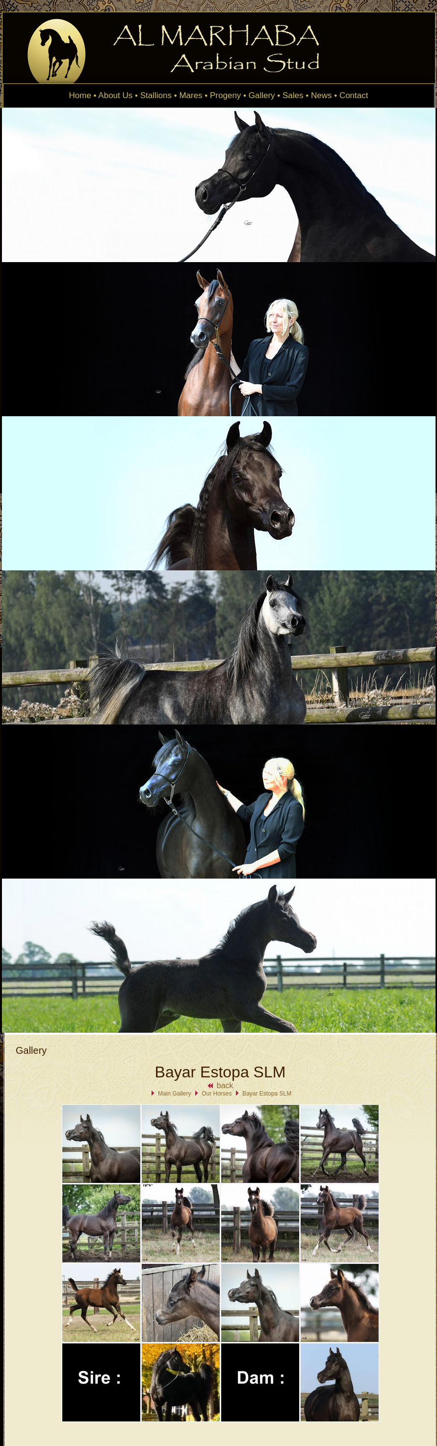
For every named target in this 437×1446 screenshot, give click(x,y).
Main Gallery (174, 1093)
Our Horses (216, 1093)
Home (80, 95)
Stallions (156, 95)
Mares (190, 95)
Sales (293, 95)
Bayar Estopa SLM (266, 1093)
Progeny (225, 95)
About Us (115, 95)
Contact (353, 95)
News (321, 95)
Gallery (262, 95)
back (220, 1085)
